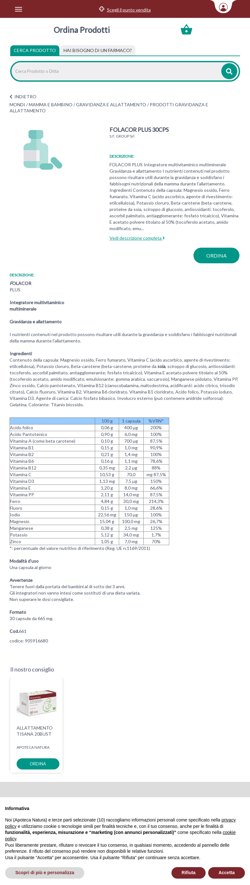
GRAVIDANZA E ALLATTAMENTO (111, 104)
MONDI (17, 104)
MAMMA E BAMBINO (50, 104)
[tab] (97, 50)
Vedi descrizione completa (137, 238)
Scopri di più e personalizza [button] (44, 872)
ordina (216, 255)
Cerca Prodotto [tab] (35, 50)
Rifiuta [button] (189, 872)
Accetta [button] (226, 872)
